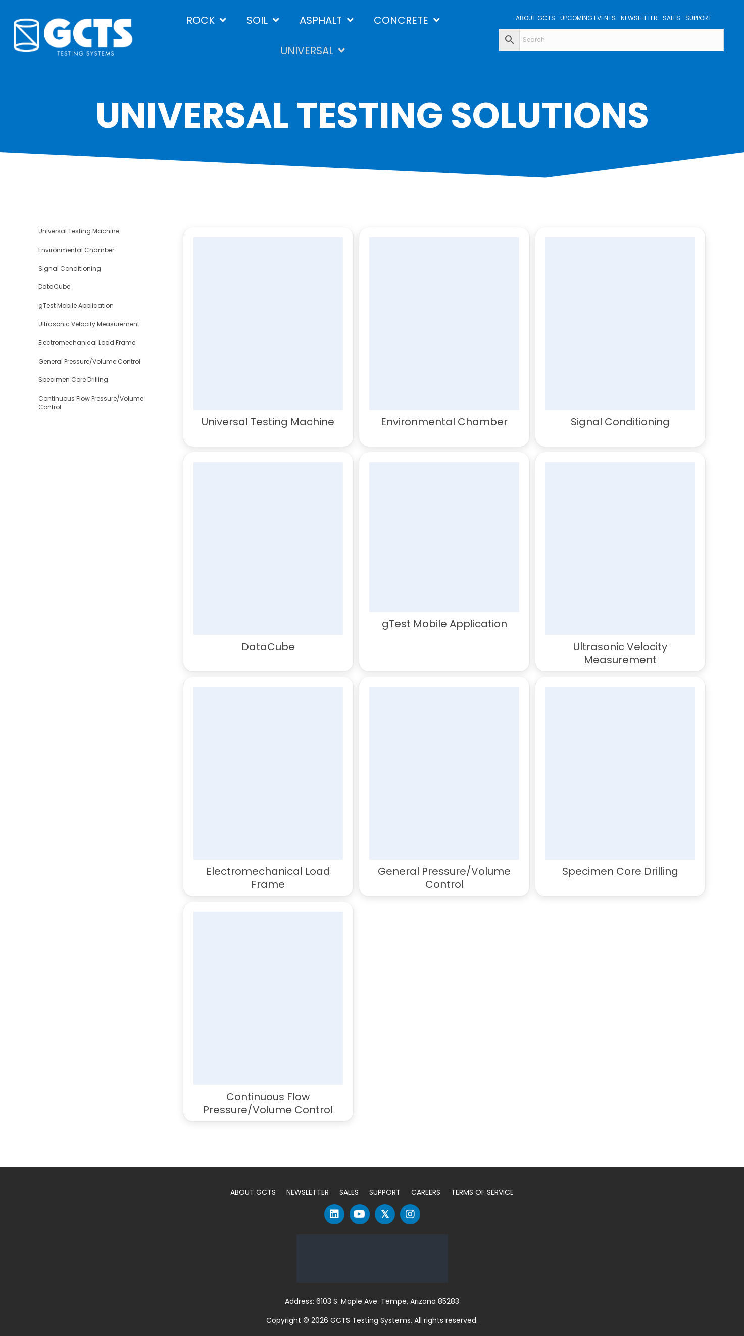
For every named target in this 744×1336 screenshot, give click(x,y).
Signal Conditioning (69, 268)
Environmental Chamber (76, 249)
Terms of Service (482, 1192)
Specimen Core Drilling (73, 379)
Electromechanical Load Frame (86, 342)
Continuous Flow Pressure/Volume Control (90, 402)
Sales (349, 1192)
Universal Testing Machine (78, 231)
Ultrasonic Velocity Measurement (88, 324)
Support (385, 1192)
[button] (334, 1214)
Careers (425, 1192)
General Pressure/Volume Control (89, 361)
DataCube (54, 286)
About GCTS (253, 1192)
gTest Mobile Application (76, 305)
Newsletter (307, 1192)
